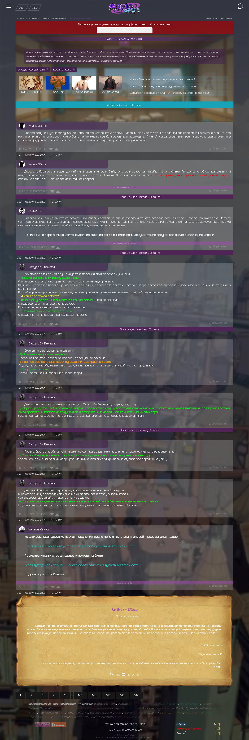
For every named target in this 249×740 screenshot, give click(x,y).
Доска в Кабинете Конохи (124, 105)
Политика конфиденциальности (114, 737)
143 (80, 695)
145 (108, 695)
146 (122, 695)
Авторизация (226, 18)
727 (141, 724)
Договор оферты (145, 737)
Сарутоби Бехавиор (43, 267)
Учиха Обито (37, 125)
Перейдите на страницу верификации (124, 30)
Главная (20, 18)
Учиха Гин (35, 211)
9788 (138, 730)
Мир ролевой (33, 18)
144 (94, 695)
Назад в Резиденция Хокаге (54, 18)
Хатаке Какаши (39, 529)
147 (136, 695)
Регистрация (211, 18)
